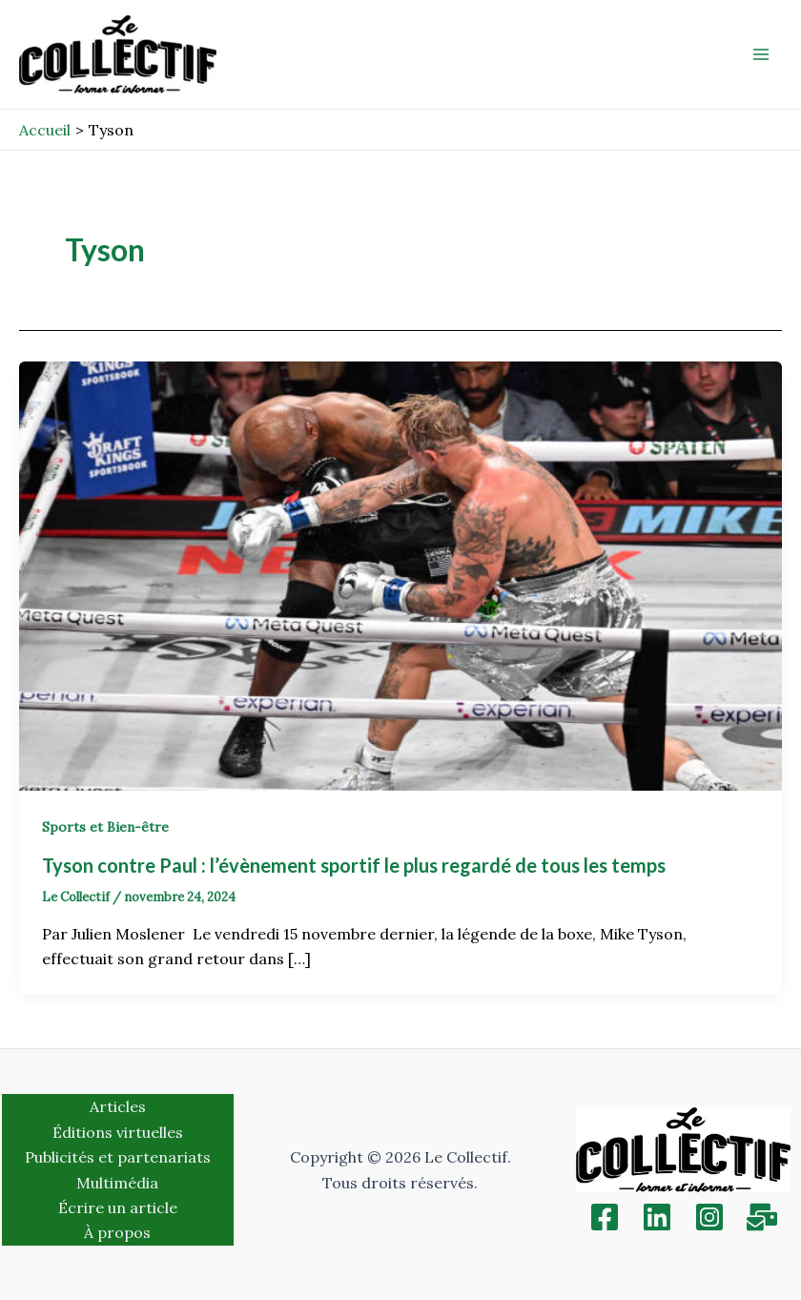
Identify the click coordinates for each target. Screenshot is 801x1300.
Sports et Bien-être (105, 827)
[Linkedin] (657, 1217)
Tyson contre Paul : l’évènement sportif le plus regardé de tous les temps (355, 865)
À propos (117, 1232)
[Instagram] (709, 1217)
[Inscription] (762, 1217)
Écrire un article (117, 1207)
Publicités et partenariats (118, 1156)
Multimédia (117, 1182)
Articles (118, 1106)
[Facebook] (604, 1217)
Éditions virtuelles (117, 1132)
